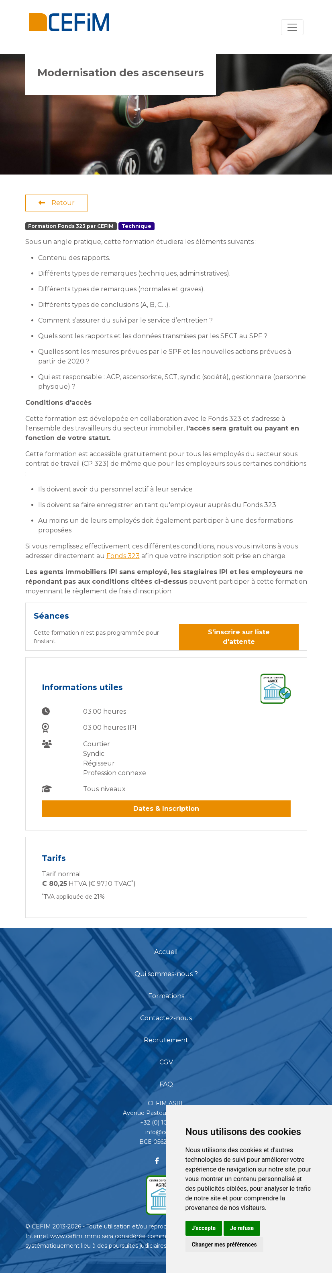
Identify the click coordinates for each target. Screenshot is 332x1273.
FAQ (166, 1084)
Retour (57, 203)
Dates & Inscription (166, 808)
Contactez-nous (166, 1018)
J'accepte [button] (204, 1228)
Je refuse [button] (242, 1228)
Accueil (166, 952)
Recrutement (166, 1040)
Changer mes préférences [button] (224, 1244)
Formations (166, 996)
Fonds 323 (123, 556)
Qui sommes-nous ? (166, 974)
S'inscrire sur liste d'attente (239, 637)
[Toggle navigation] (292, 27)
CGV (166, 1062)
